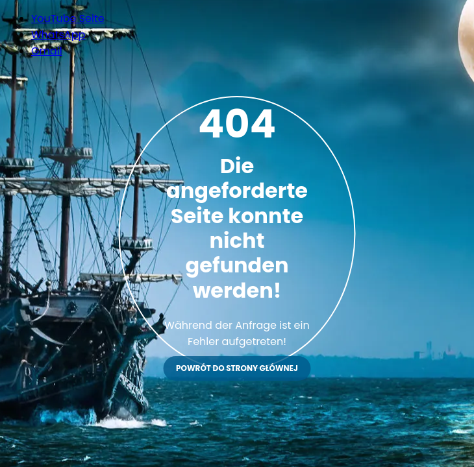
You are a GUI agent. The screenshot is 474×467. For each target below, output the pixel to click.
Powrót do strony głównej (237, 368)
